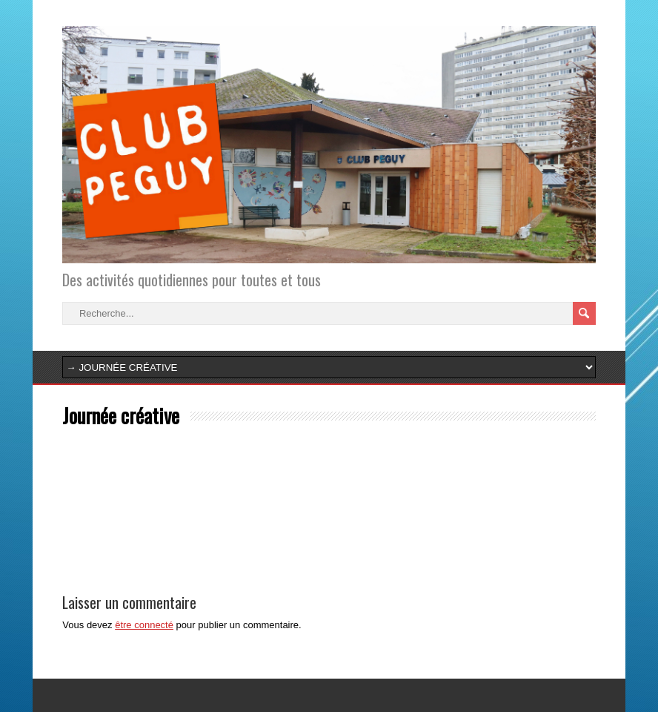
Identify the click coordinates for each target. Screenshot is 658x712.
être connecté (144, 624)
